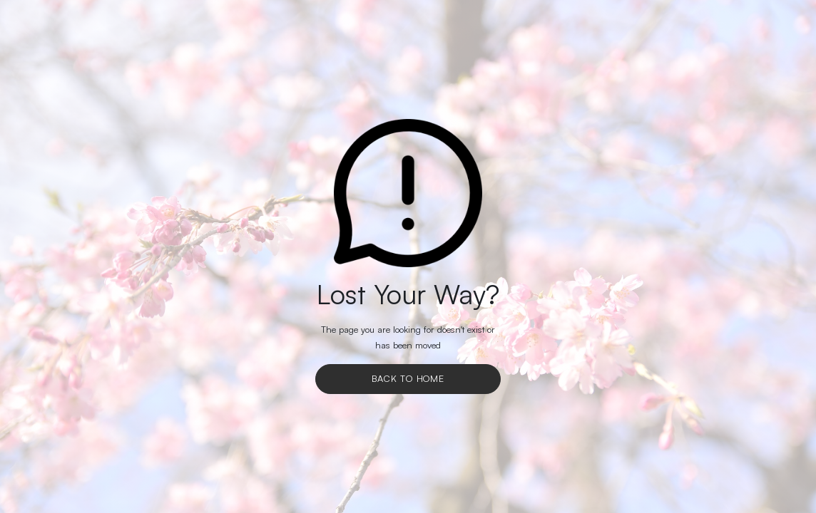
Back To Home (408, 378)
